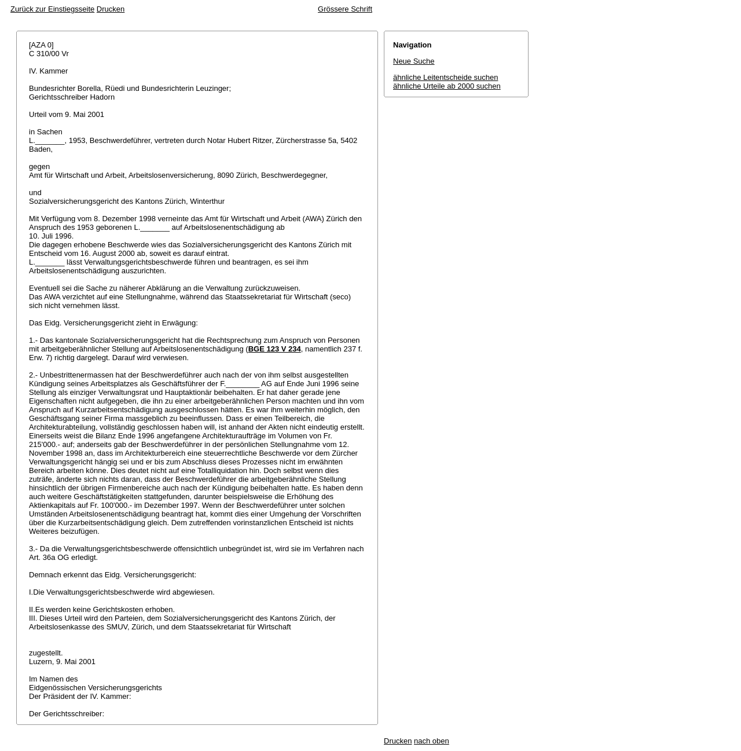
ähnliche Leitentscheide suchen (445, 77)
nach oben (431, 741)
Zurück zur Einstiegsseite (52, 9)
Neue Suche (414, 61)
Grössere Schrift (345, 9)
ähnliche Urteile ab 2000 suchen (447, 86)
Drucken (110, 9)
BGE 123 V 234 (274, 349)
